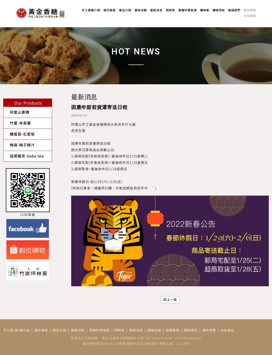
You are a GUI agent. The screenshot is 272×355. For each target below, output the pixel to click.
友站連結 (227, 330)
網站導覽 (209, 330)
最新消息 (136, 330)
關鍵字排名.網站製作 (142, 343)
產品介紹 (60, 330)
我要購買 (173, 330)
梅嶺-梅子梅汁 (19, 141)
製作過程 (41, 330)
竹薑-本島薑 (17, 121)
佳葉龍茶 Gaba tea (24, 151)
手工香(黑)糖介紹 (16, 330)
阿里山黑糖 (16, 111)
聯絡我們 (191, 330)
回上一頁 (170, 299)
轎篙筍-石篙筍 (19, 131)
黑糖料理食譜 (99, 330)
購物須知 (154, 330)
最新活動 (78, 330)
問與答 (119, 330)
